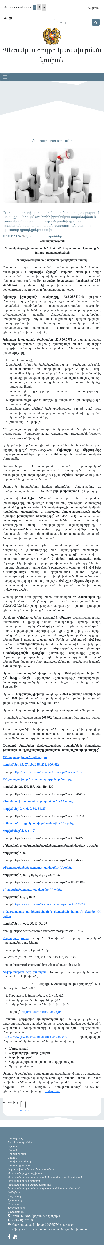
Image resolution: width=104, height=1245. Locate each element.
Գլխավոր (13, 1146)
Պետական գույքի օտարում (24, 1180)
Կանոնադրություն (19, 1165)
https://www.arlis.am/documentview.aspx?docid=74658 (48, 772)
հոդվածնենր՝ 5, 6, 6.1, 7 (19, 831)
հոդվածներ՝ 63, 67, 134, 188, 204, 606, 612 (31, 765)
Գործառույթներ (17, 1153)
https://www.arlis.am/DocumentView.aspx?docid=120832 (49, 904)
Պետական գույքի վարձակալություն (29, 1184)
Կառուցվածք (15, 1138)
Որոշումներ (15, 1196)
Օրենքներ (14, 1192)
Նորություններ (17, 1208)
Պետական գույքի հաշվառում (25, 1173)
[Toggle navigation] (5, 77)
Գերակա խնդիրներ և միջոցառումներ (31, 1169)
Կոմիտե (13, 1150)
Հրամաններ (15, 1200)
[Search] (73, 22)
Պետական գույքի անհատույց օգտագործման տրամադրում (44, 1188)
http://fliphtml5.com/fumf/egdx (41, 1012)
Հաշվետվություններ (20, 1142)
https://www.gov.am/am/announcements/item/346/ (35, 1037)
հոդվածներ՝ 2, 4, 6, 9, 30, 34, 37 (24, 809)
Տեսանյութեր (16, 1211)
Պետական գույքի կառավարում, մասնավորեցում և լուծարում (45, 1177)
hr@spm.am (52, 1091)
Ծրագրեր (13, 1204)
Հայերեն (94, 8)
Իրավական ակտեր (20, 1161)
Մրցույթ (12, 1157)
